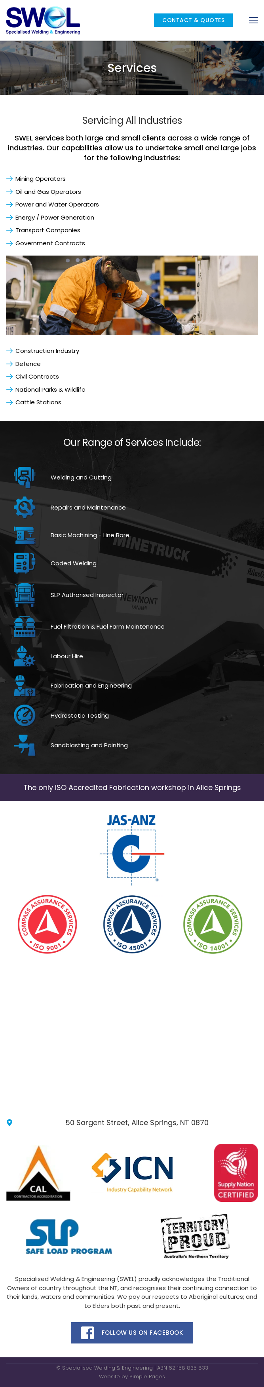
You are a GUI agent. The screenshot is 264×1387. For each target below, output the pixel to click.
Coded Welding (74, 563)
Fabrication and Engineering (91, 685)
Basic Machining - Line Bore (90, 535)
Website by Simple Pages (132, 1376)
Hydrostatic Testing (80, 715)
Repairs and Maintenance (88, 507)
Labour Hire (67, 656)
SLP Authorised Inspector (87, 595)
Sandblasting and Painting (90, 745)
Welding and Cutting (81, 477)
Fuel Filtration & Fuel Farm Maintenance (108, 626)
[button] (253, 20)
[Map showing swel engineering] (132, 1032)
